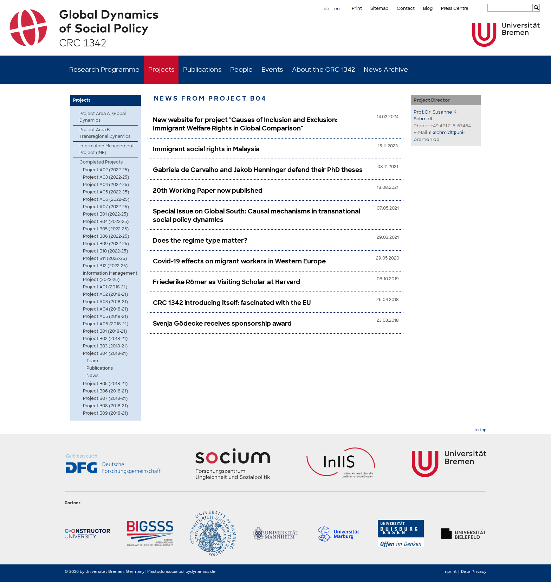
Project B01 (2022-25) (105, 214)
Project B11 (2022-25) (105, 258)
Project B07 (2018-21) (105, 398)
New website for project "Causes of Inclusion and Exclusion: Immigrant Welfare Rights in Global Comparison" (245, 124)
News (92, 375)
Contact (406, 8)
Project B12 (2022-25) (105, 266)
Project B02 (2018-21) (105, 338)
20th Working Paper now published (207, 190)
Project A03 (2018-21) (105, 302)
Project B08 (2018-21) (105, 406)
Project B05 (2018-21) (105, 383)
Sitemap (379, 8)
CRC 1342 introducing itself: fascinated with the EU (232, 303)
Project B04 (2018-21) (105, 353)
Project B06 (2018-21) (105, 391)
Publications (202, 69)
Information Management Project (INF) (106, 149)
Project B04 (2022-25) (106, 221)
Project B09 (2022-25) (106, 244)
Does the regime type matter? (200, 240)
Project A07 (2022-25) (106, 207)
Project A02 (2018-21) (105, 294)
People (241, 69)
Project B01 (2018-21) (105, 331)
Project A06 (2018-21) (105, 324)
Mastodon (157, 571)
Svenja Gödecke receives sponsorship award (222, 323)
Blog (428, 8)
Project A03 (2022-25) (106, 177)
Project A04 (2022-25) (106, 184)
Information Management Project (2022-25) (110, 276)
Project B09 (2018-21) (105, 413)
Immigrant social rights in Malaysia (206, 149)
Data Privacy (473, 571)
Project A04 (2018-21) (105, 309)
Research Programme (104, 69)
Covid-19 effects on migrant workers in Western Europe (239, 261)
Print (357, 8)
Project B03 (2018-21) (105, 346)
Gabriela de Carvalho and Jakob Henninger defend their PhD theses (258, 170)
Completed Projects (101, 162)
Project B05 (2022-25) (106, 229)
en (337, 9)
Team (92, 361)
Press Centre (454, 8)
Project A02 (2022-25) (106, 170)
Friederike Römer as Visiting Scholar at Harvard (226, 282)
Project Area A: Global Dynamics (102, 117)
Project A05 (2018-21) (105, 316)
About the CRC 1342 (323, 69)
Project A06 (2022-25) (106, 199)
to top (480, 430)
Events (272, 69)
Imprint (449, 571)
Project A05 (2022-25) (106, 192)
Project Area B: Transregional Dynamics (104, 133)
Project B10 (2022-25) (105, 251)
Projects (161, 69)
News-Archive (386, 69)
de (326, 9)
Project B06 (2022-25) (106, 236)
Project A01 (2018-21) (105, 287)
